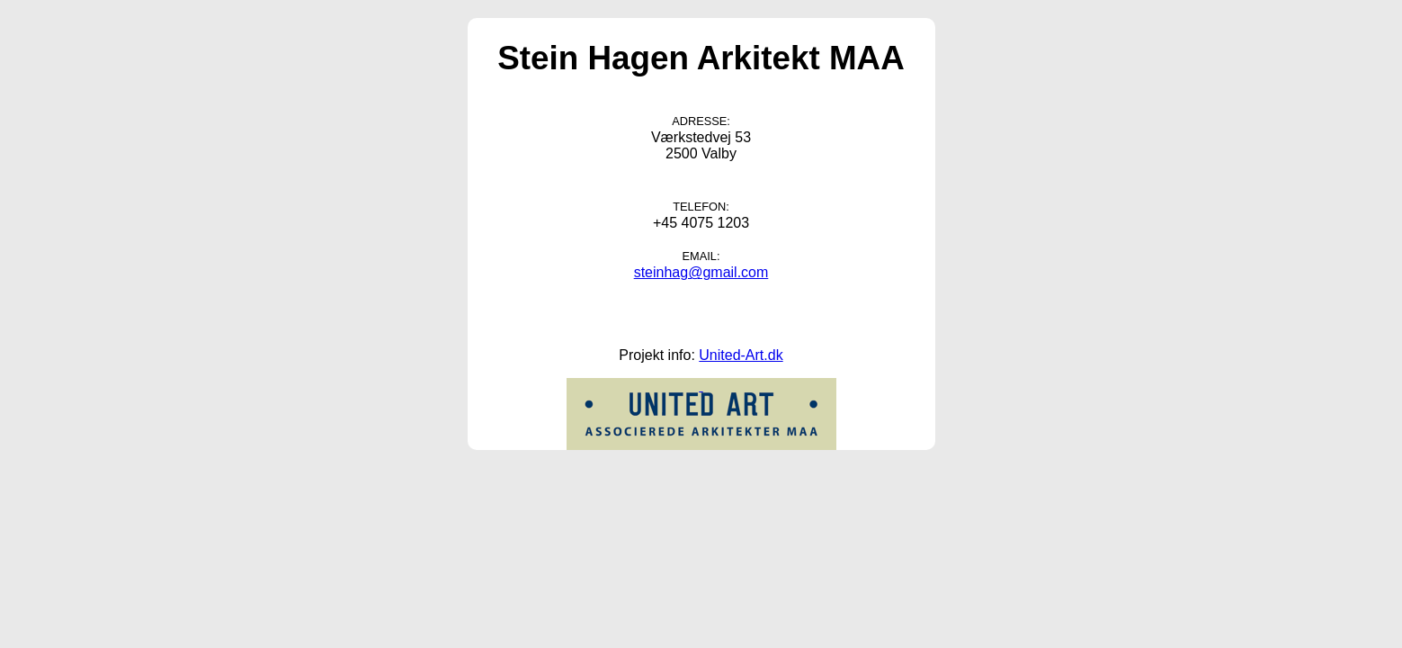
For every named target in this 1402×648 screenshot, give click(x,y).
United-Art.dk (740, 355)
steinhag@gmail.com (701, 272)
